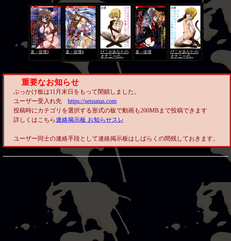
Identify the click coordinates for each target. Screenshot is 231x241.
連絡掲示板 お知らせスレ (90, 119)
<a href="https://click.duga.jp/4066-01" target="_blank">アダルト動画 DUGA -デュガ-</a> (115, 32)
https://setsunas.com (92, 101)
